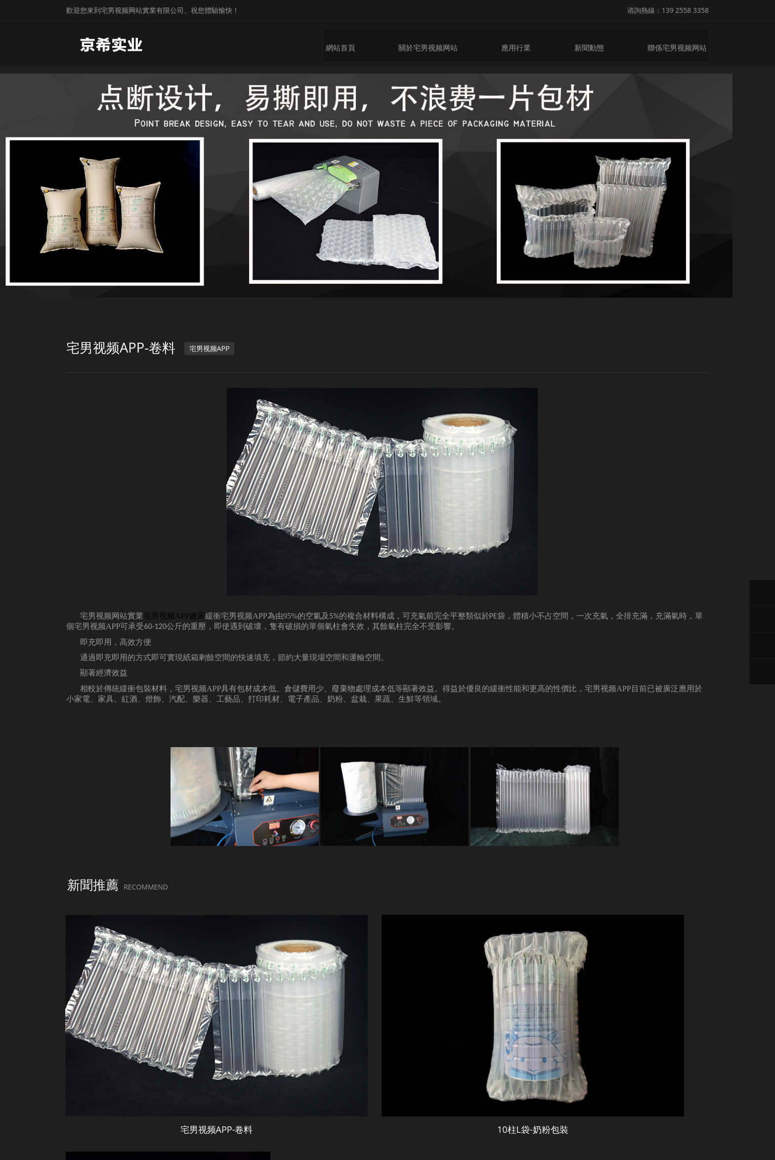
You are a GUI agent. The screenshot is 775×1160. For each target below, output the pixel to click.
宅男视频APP (214, 358)
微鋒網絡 (571, 1129)
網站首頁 (351, 43)
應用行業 (523, 43)
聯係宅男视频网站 (681, 43)
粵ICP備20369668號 (487, 1129)
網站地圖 (14, 1152)
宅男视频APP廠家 (174, 624)
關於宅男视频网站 (437, 43)
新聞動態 (595, 43)
